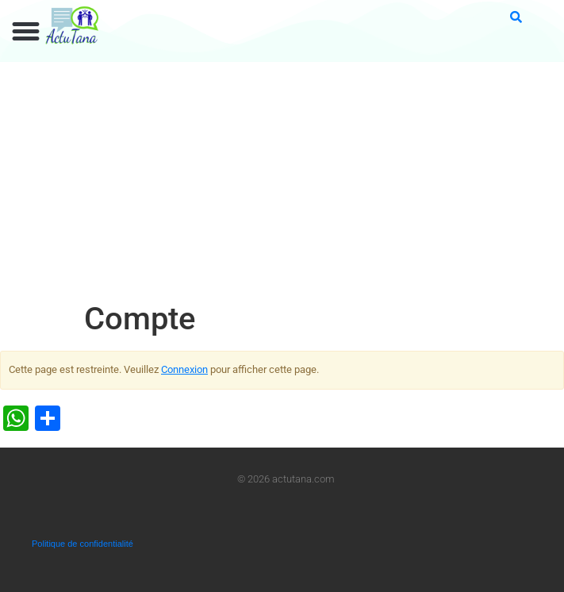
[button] (26, 32)
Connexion (184, 369)
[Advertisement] (282, 181)
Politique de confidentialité (82, 543)
